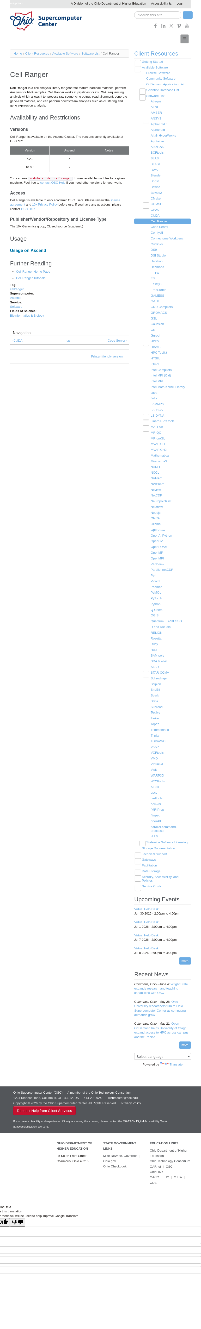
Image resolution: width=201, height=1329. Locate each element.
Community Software (160, 78)
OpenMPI (157, 555)
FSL (153, 277)
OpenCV (157, 537)
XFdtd (155, 781)
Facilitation (149, 859)
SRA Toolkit (158, 656)
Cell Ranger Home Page (33, 271)
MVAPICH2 (158, 447)
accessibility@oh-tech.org (32, 1119)
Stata (154, 696)
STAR (155, 662)
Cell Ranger (159, 220)
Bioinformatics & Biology (27, 315)
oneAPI (156, 815)
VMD (154, 753)
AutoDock (157, 146)
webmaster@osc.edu (122, 1091)
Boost (154, 180)
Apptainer (157, 140)
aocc (154, 787)
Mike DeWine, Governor (120, 1148)
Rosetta (156, 634)
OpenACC (158, 526)
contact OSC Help (52, 182)
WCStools (157, 776)
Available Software (65, 53)
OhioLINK (184, 1159)
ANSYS (156, 118)
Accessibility (159, 3)
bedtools (156, 793)
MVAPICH (157, 441)
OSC (169, 1159)
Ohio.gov (109, 1154)
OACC (154, 1164)
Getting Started (152, 61)
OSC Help (28, 209)
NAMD (155, 464)
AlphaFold (158, 129)
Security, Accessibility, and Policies (160, 873)
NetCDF (156, 492)
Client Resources (37, 53)
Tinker (155, 713)
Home (18, 53)
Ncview (156, 487)
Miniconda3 (159, 458)
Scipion (156, 679)
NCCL (155, 469)
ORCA (155, 515)
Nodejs (155, 509)
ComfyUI (157, 231)
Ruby (154, 640)
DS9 (154, 248)
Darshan (156, 260)
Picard (155, 577)
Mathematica (159, 452)
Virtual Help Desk (146, 903)
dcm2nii (156, 798)
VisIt (154, 764)
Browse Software (158, 73)
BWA (154, 169)
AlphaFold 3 (159, 123)
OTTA (178, 1164)
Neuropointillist (161, 498)
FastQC (156, 282)
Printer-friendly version (107, 355)
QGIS (154, 611)
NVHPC (156, 475)
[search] (157, 15)
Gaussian (157, 322)
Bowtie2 (156, 192)
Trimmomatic (160, 725)
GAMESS (157, 293)
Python (155, 600)
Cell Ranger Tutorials (30, 278)
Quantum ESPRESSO (166, 617)
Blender (156, 174)
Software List (90, 53)
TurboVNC (158, 736)
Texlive (155, 708)
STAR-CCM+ (160, 668)
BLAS (154, 157)
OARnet (155, 1159)
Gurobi (155, 333)
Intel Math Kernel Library (168, 384)
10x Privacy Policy (44, 204)
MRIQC (156, 430)
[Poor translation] (17, 1209)
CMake (155, 197)
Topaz (155, 719)
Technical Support (154, 848)
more (185, 954)
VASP (155, 742)
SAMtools (157, 651)
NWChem (157, 481)
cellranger (17, 288)
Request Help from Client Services (44, 1103)
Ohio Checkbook (114, 1159)
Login (180, 3)
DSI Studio (158, 254)
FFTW (155, 271)
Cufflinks (157, 242)
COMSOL (157, 203)
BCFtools (157, 152)
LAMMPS (157, 401)
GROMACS (159, 311)
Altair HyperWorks (163, 135)
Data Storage (151, 865)
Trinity (155, 730)
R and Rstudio (160, 623)
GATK (155, 299)
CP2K (155, 208)
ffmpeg (155, 810)
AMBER (156, 112)
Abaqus (156, 101)
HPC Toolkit (159, 350)
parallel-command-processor (164, 823)
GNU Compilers (161, 305)
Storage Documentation (158, 842)
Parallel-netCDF (162, 566)
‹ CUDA (17, 340)
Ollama (155, 520)
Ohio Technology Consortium (170, 1154)
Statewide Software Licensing (166, 836)
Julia (154, 396)
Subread (156, 702)
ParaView (157, 560)
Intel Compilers (161, 367)
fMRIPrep (157, 804)
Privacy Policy (131, 1096)
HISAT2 (156, 345)
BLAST (155, 163)
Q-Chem (156, 606)
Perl (153, 571)
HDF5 (155, 339)
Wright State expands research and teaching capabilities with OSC (161, 982)
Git (153, 328)
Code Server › (117, 340)
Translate (171, 1057)
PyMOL (156, 588)
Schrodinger (159, 674)
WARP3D (157, 770)
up (68, 340)
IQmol (155, 362)
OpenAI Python (161, 532)
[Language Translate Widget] (162, 1049)
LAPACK (157, 407)
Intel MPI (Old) (161, 373)
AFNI (154, 106)
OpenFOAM (159, 543)
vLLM (154, 831)
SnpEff (155, 685)
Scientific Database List (162, 90)
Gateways (149, 854)
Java (154, 390)
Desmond (157, 265)
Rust (154, 645)
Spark (155, 691)
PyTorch (156, 594)
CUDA (155, 214)
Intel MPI (157, 379)
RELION (156, 628)
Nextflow (157, 503)
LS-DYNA (157, 413)
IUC (166, 1164)
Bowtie (155, 186)
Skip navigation (11, 3)
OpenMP (157, 549)
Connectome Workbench (168, 237)
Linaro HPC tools (162, 418)
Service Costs (151, 880)
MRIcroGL (158, 435)
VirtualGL (157, 759)
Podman (156, 583)
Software (16, 306)
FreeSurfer (158, 288)
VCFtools (157, 747)
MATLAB (157, 424)
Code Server (159, 225)
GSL (154, 316)
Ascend (15, 297)
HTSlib (155, 356)
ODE (153, 1170)
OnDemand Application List (165, 84)
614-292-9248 (93, 1091)
